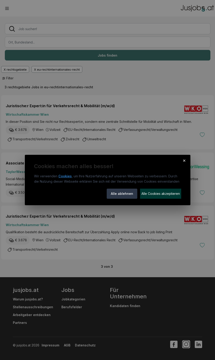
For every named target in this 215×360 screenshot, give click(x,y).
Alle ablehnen (122, 194)
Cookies (65, 176)
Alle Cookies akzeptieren (160, 194)
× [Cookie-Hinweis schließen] (184, 160)
